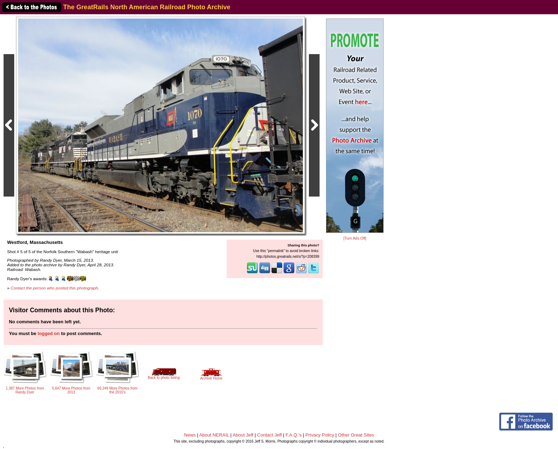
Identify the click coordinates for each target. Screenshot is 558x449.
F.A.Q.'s (293, 435)
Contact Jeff (269, 435)
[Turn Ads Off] (354, 238)
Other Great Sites (356, 435)
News (190, 435)
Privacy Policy (319, 435)
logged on (49, 333)
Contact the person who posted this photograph (54, 288)
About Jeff (243, 435)
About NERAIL (214, 435)
